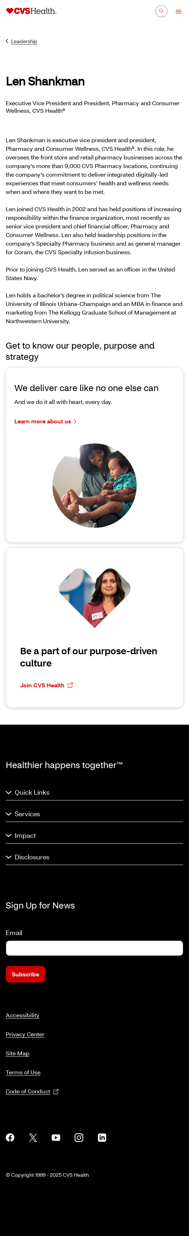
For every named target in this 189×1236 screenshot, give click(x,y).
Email (14, 932)
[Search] (161, 11)
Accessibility (22, 1015)
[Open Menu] (175, 11)
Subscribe (25, 974)
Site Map (17, 1053)
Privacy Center (25, 1034)
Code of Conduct (32, 1091)
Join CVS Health (46, 685)
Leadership (21, 41)
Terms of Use (23, 1072)
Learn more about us (45, 421)
